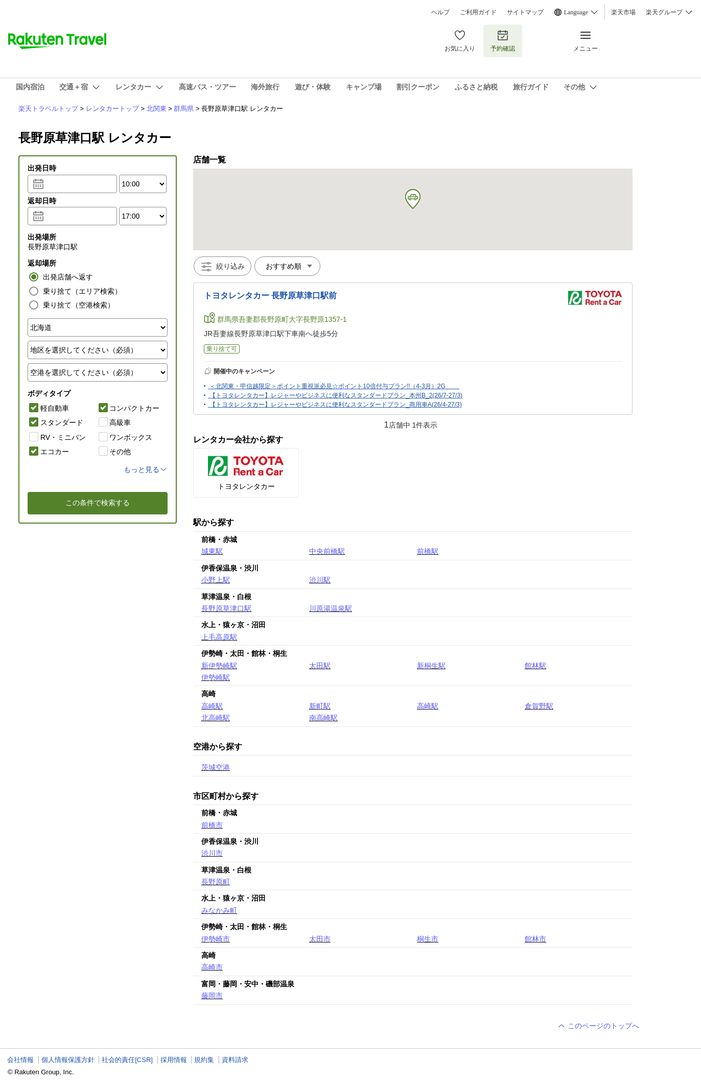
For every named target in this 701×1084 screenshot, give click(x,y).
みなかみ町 (219, 910)
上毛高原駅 (219, 637)
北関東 (157, 108)
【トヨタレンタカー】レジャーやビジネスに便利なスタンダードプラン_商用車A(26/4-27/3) (335, 404)
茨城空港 (215, 767)
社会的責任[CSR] (127, 1060)
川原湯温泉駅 (330, 608)
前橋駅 (427, 551)
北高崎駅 (215, 718)
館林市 (535, 939)
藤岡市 (212, 996)
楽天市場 (623, 12)
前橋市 (212, 825)
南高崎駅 (323, 718)
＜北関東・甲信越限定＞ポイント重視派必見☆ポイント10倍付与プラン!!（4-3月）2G (334, 386)
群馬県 (184, 108)
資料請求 (235, 1060)
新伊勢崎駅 (219, 666)
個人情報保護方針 (68, 1060)
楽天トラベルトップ (48, 108)
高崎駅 (212, 706)
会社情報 (20, 1060)
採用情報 (173, 1060)
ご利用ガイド (478, 12)
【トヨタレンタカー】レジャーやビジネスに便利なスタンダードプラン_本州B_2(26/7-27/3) (335, 395)
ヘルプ (440, 12)
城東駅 (212, 551)
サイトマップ (525, 12)
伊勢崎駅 (215, 677)
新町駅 (320, 706)
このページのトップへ (598, 1026)
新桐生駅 (431, 666)
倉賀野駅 (539, 706)
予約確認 (502, 40)
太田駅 (320, 666)
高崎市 (212, 967)
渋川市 (212, 853)
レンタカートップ (112, 108)
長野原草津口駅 (226, 608)
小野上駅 (215, 580)
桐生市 (427, 939)
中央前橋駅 (327, 551)
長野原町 (215, 882)
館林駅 (535, 666)
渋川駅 (320, 580)
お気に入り (460, 40)
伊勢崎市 (215, 939)
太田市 (320, 939)
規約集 (204, 1060)
